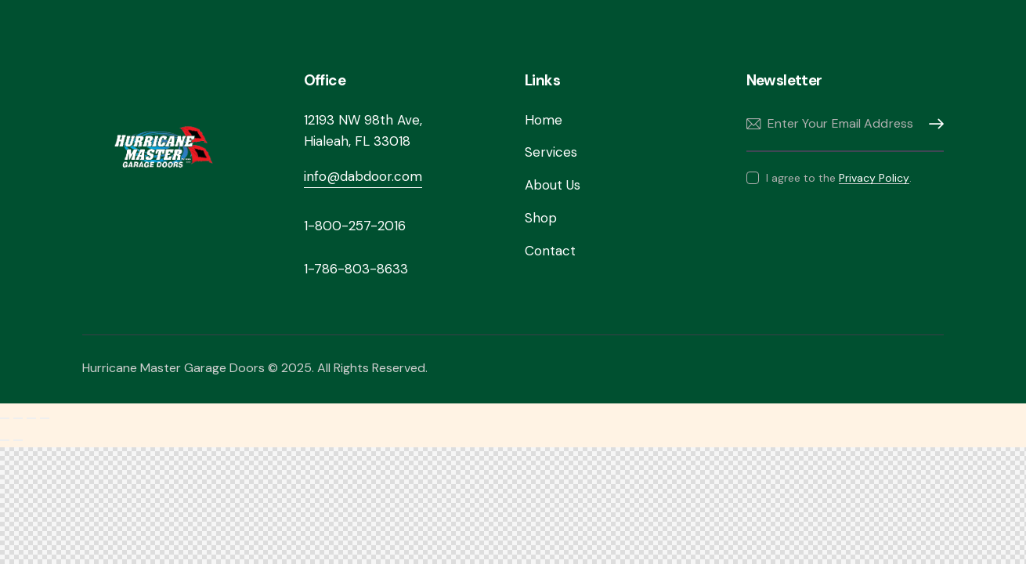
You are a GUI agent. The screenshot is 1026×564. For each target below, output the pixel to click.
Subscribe (932, 124)
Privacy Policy (874, 178)
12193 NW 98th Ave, (363, 119)
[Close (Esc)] (44, 418)
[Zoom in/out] (4, 418)
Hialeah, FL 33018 (357, 141)
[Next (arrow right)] (18, 440)
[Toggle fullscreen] (18, 418)
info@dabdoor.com (363, 176)
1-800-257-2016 (355, 225)
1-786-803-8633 (356, 268)
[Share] (31, 418)
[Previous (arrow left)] (4, 440)
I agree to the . (839, 178)
